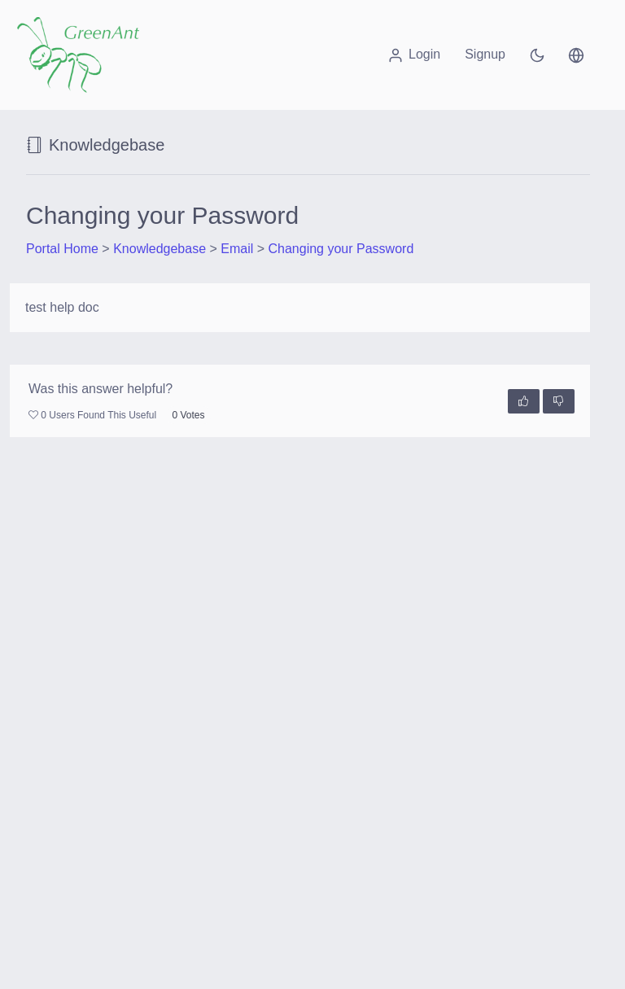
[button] (576, 54)
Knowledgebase (159, 249)
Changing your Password (341, 249)
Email (237, 249)
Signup (485, 54)
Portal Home (62, 249)
